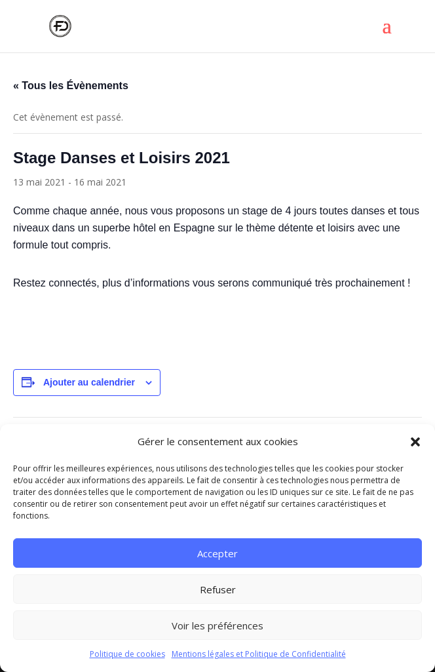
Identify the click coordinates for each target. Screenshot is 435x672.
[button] (415, 441)
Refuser (218, 589)
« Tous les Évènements (70, 85)
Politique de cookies (127, 654)
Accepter (217, 553)
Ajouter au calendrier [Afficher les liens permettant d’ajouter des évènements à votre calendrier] (89, 382)
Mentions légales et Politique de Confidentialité (259, 654)
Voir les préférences (217, 625)
